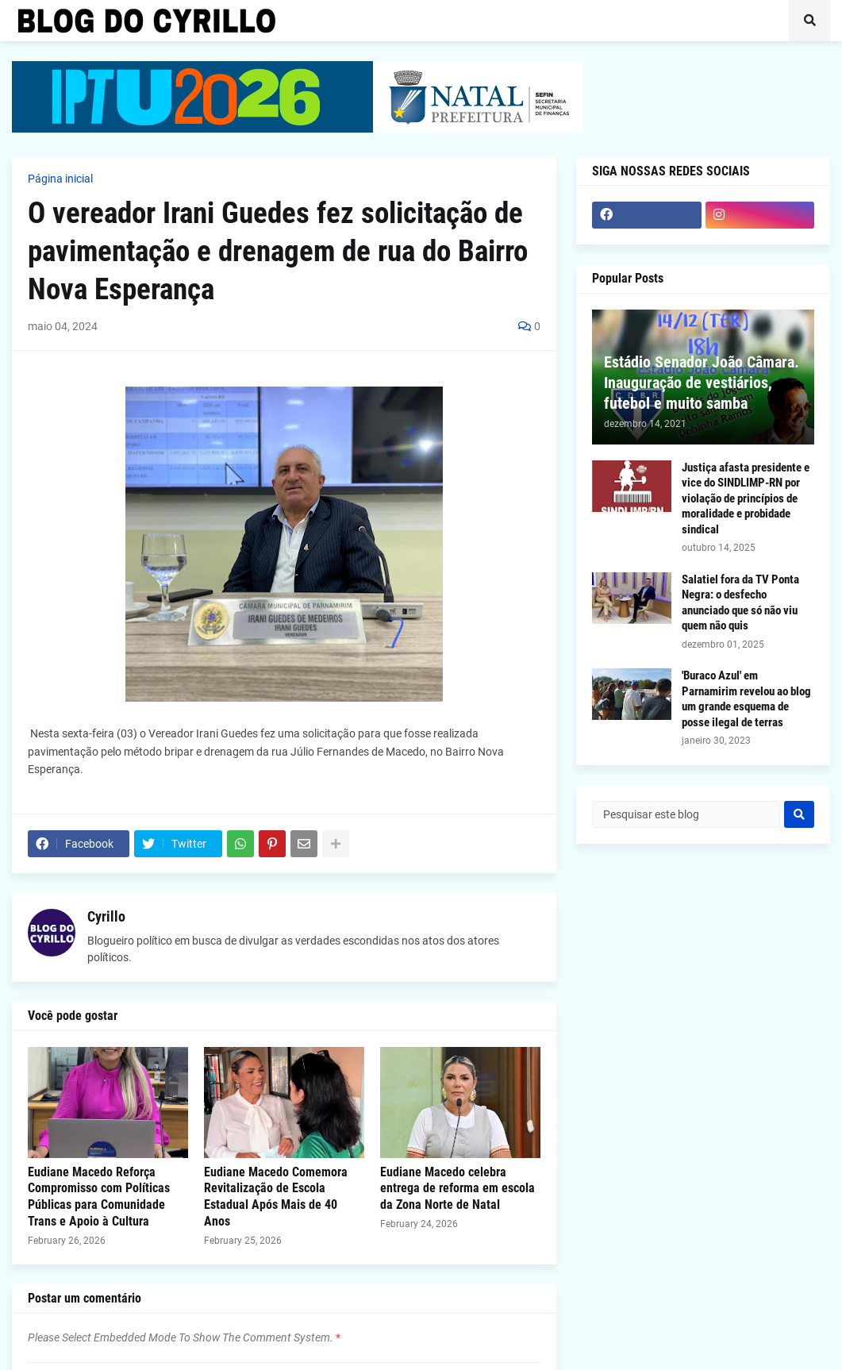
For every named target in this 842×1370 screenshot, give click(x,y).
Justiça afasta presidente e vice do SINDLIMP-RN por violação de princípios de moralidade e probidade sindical (745, 498)
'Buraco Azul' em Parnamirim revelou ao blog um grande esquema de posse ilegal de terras (746, 698)
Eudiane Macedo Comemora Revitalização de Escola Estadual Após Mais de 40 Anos (276, 1196)
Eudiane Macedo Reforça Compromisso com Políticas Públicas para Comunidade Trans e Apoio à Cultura (99, 1196)
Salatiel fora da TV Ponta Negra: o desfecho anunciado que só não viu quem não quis (740, 602)
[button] (809, 20)
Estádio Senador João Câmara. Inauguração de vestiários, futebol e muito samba (701, 382)
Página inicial (60, 178)
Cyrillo (106, 916)
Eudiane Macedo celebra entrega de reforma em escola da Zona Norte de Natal (457, 1188)
